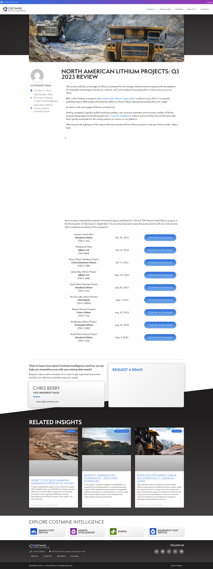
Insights (37, 100)
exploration (39, 104)
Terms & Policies (177, 565)
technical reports (42, 111)
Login (209, 2)
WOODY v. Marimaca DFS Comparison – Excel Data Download (100, 478)
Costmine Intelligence (120, 115)
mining (37, 108)
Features (49, 97)
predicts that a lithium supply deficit (118, 98)
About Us (190, 9)
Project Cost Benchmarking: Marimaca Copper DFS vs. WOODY (52, 482)
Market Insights (165, 9)
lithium (49, 104)
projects (45, 108)
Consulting (75, 556)
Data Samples (40, 94)
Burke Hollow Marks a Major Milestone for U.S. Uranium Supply (156, 478)
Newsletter (179, 9)
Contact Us (205, 9)
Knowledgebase (50, 100)
